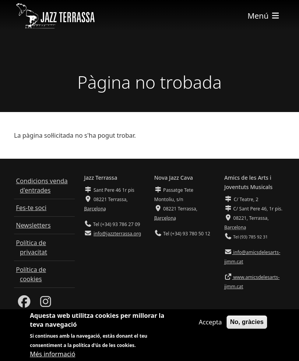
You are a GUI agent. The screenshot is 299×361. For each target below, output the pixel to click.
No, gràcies (247, 323)
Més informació (53, 355)
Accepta (210, 323)
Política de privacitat (31, 247)
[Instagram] (45, 304)
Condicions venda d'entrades (42, 186)
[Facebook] (24, 304)
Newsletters (33, 225)
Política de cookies (31, 274)
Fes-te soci (31, 207)
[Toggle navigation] (264, 15)
